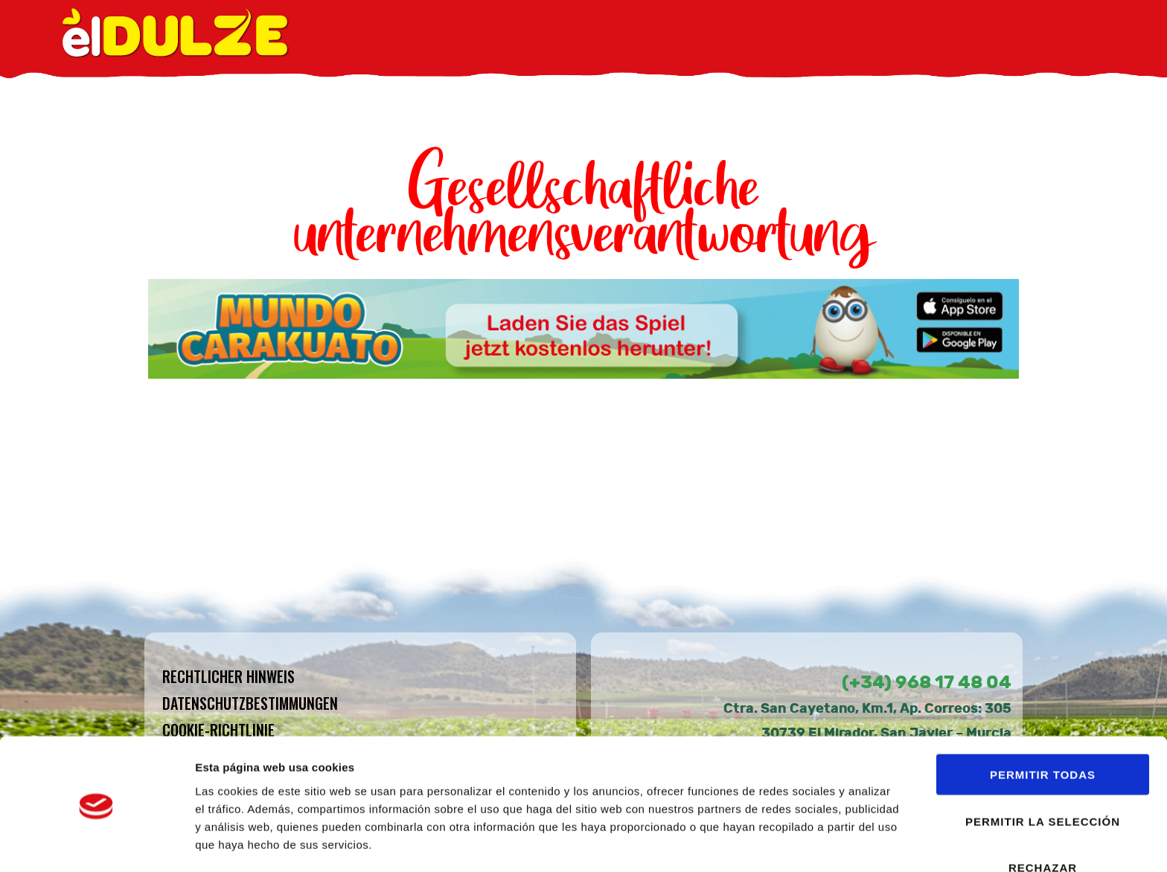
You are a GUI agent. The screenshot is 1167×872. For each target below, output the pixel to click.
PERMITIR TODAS (1043, 725)
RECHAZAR (1042, 818)
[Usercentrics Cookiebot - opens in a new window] (96, 843)
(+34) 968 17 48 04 (926, 682)
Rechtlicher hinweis (228, 676)
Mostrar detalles (799, 842)
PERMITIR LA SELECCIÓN (1042, 772)
